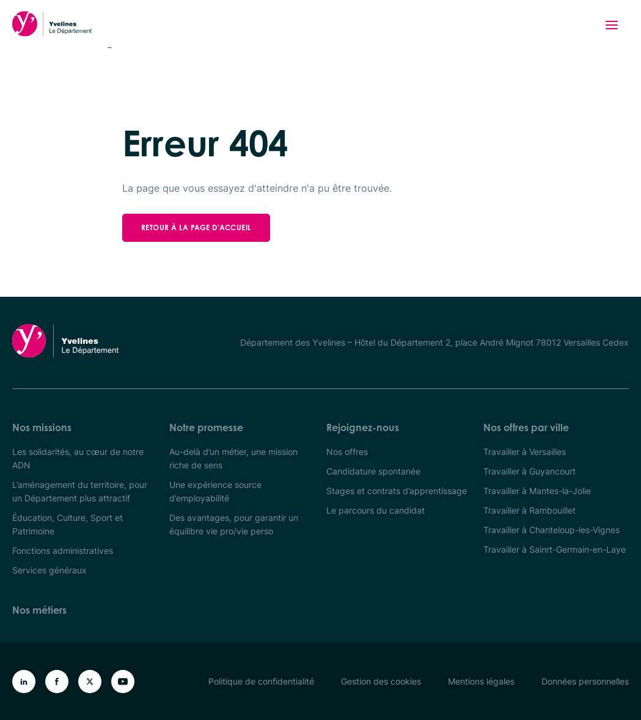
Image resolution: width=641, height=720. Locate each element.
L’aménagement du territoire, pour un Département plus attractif (79, 491)
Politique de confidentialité (261, 681)
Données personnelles (585, 681)
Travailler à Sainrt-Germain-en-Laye (554, 549)
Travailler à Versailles (524, 451)
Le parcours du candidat (375, 510)
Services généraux (49, 570)
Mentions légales (481, 681)
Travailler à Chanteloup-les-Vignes (551, 530)
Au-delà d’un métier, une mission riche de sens (233, 458)
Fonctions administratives (62, 550)
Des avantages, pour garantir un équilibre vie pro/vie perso (233, 524)
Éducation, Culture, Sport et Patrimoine (67, 524)
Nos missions (41, 427)
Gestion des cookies (381, 681)
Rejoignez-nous (362, 427)
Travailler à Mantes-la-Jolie (537, 490)
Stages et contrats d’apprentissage (396, 490)
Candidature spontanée (373, 471)
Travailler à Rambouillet (529, 510)
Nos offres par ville (526, 427)
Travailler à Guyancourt (529, 471)
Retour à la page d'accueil (196, 227)
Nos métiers (39, 610)
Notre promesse (206, 427)
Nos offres (347, 451)
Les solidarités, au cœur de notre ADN (78, 458)
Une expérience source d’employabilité (215, 491)
